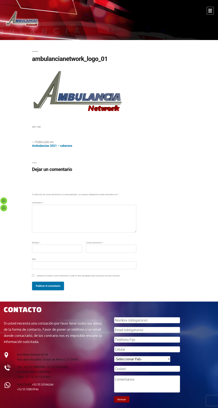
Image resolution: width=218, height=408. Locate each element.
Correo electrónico (94, 242)
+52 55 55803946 (27, 389)
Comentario (37, 202)
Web (34, 259)
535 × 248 (36, 127)
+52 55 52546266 (42, 384)
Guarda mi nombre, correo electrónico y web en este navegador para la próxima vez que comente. (78, 275)
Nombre (36, 242)
